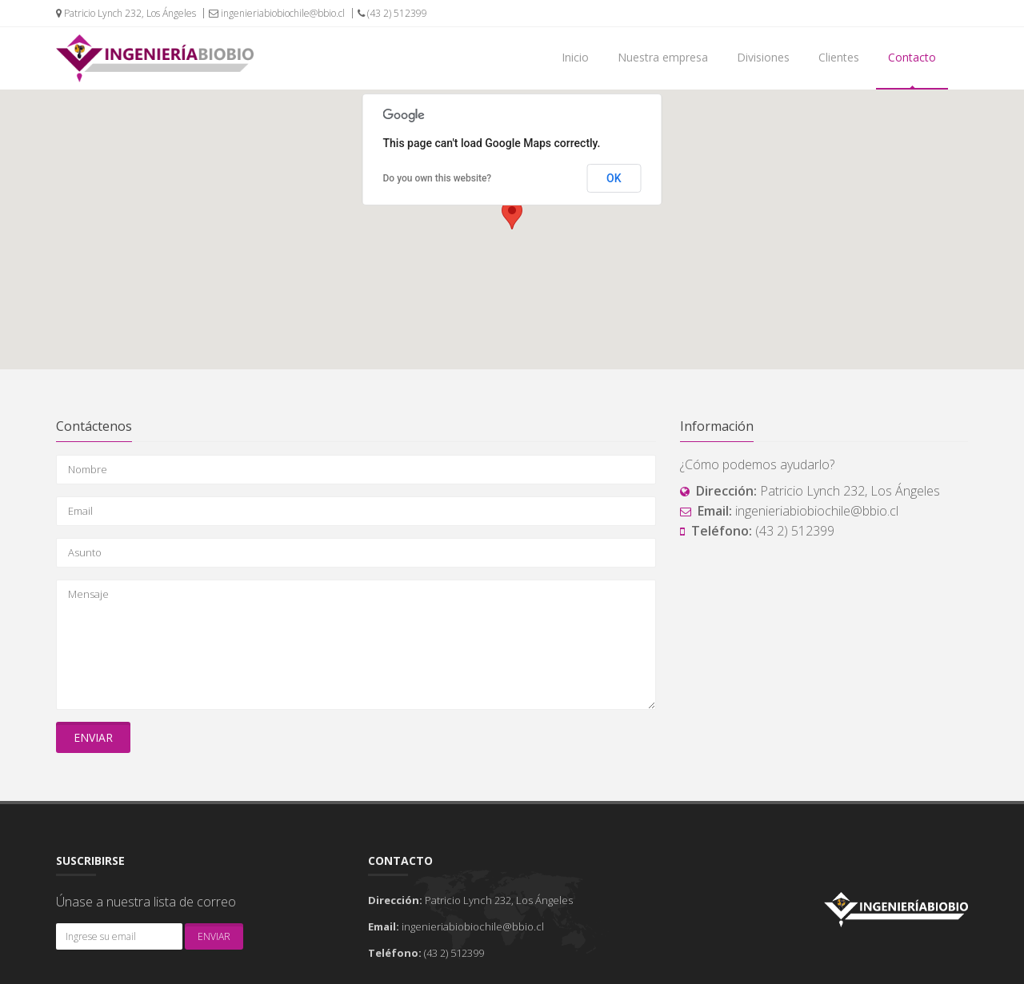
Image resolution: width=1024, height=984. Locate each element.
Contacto (912, 57)
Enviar (93, 737)
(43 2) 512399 (392, 13)
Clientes (838, 57)
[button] (512, 214)
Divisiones (763, 57)
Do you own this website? (437, 178)
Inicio (575, 57)
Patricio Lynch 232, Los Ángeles (126, 13)
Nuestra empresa (663, 57)
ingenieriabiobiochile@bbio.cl (277, 13)
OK (614, 178)
